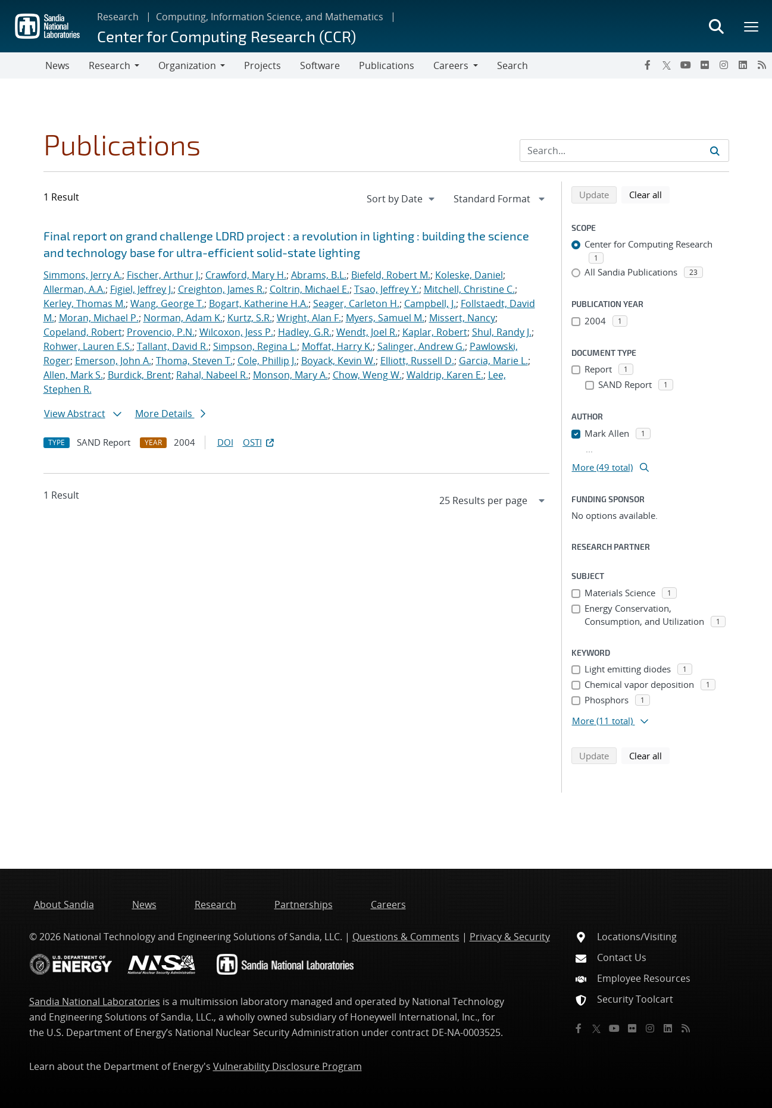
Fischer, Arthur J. (164, 274)
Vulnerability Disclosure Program (287, 1066)
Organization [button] (187, 65)
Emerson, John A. (113, 360)
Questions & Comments (406, 936)
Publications (386, 65)
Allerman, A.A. (74, 289)
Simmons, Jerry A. (82, 274)
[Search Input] (624, 150)
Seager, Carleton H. (356, 303)
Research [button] (109, 65)
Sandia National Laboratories (94, 1001)
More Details (170, 413)
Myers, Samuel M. (385, 317)
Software (320, 65)
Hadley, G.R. (305, 332)
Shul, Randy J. (502, 332)
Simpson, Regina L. (255, 346)
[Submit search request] (715, 150)
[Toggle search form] (716, 26)
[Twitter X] (667, 65)
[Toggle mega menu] (752, 26)
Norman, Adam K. (183, 317)
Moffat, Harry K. (337, 346)
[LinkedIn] (743, 65)
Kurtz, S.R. (249, 317)
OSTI (259, 442)
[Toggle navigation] (23, 65)
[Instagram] (724, 65)
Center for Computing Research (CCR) (226, 36)
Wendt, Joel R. (367, 332)
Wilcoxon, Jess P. (236, 332)
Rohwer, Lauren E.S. (87, 346)
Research (118, 16)
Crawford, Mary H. (245, 274)
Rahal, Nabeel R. (212, 374)
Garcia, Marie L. (493, 360)
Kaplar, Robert (434, 332)
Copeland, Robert (82, 332)
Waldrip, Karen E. (445, 374)
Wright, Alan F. (309, 317)
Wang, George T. (167, 303)
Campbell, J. (430, 303)
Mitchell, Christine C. (469, 289)
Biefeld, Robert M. (390, 274)
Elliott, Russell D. (417, 360)
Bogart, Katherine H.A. (258, 303)
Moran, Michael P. (99, 317)
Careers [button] (450, 65)
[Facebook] (648, 65)
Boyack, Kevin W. (338, 360)
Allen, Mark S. (73, 374)
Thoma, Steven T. (194, 360)
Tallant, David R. (172, 346)
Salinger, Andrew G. (421, 346)
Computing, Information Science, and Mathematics (269, 16)
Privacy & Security (510, 936)
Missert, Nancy (462, 317)
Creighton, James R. (221, 289)
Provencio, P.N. (161, 332)
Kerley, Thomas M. (84, 303)
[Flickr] (705, 65)
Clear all (649, 194)
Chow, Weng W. (367, 374)
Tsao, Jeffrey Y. (386, 289)
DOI (225, 442)
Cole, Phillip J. (266, 360)
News (57, 65)
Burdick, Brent (139, 374)
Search (512, 65)
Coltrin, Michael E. (309, 289)
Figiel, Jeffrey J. (141, 289)
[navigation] (402, 199)
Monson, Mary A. (290, 374)
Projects (262, 65)
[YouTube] (686, 65)
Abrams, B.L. (318, 274)
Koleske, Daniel (469, 274)
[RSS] (762, 65)
